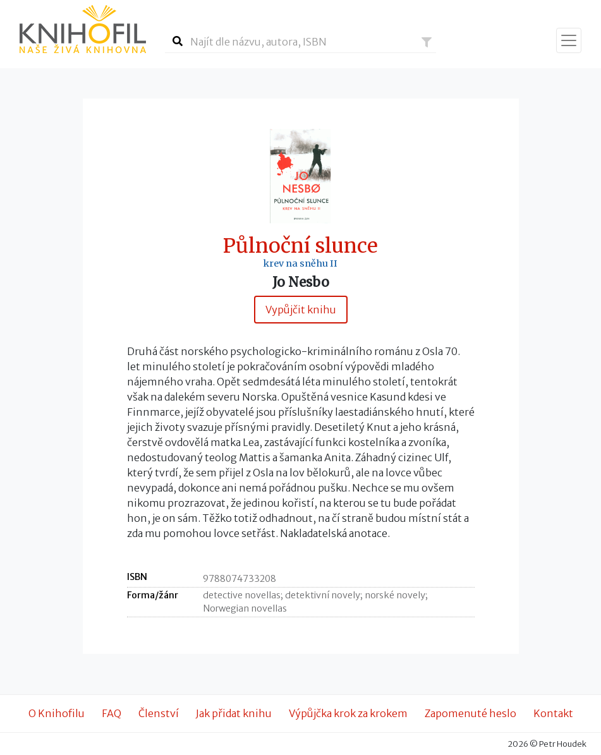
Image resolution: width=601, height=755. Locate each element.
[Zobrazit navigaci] (568, 40)
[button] (426, 42)
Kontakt (553, 713)
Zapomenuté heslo (470, 713)
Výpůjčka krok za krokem (348, 713)
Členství (158, 713)
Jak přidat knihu (234, 713)
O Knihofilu (56, 713)
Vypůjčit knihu (300, 309)
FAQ (111, 713)
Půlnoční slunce (300, 246)
